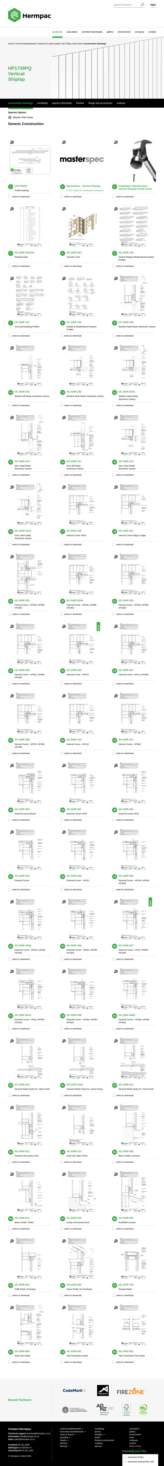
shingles (98, 1434)
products (57, 32)
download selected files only (141, 1462)
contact (152, 32)
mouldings (99, 1429)
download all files (136, 1457)
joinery (98, 1431)
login (153, 4)
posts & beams (67, 1434)
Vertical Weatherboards (26, 43)
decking (63, 1443)
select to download (21, 196)
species (98, 1446)
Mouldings (42, 103)
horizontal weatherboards (72, 1431)
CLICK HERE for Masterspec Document (85, 190)
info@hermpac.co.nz (29, 1436)
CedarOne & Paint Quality (49, 43)
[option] (82, 67)
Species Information (62, 103)
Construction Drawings (20, 103)
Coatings (121, 103)
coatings (98, 1443)
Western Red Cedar (23, 117)
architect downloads (92, 32)
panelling (64, 1437)
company (139, 32)
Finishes (80, 103)
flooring (63, 1446)
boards (63, 1440)
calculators (72, 32)
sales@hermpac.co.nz (24, 1439)
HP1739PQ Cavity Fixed (72, 43)
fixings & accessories (104, 1440)
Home (11, 43)
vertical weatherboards (70, 1429)
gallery (110, 32)
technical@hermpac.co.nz (38, 1433)
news (131, 1437)
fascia (97, 1437)
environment (124, 32)
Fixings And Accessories (100, 103)
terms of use (135, 1446)
